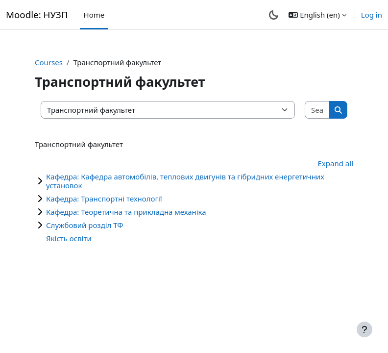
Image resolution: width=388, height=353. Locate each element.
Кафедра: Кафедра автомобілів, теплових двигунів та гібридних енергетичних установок (185, 181)
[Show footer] (364, 329)
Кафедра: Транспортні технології (104, 198)
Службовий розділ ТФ (84, 225)
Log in (371, 15)
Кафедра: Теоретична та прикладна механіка (126, 212)
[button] (317, 14)
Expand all (335, 163)
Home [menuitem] (94, 15)
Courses (49, 62)
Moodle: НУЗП (37, 14)
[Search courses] (317, 110)
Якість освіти (69, 238)
